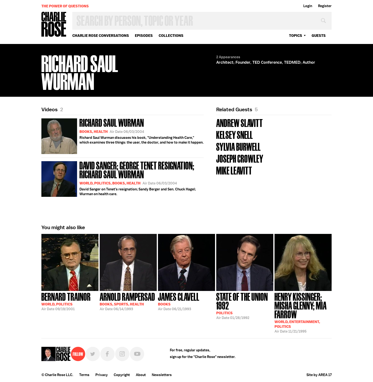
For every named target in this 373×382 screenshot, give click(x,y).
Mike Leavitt (234, 170)
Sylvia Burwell (238, 146)
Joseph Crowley (239, 158)
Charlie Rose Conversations (100, 35)
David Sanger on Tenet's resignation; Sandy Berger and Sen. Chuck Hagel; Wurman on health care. (122, 178)
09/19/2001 (66, 301)
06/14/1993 (127, 301)
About (141, 374)
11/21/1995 (303, 312)
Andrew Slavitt (239, 122)
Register (325, 6)
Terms (84, 374)
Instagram (122, 354)
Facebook (107, 354)
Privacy (101, 374)
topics (295, 35)
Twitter (93, 354)
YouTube (137, 354)
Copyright (122, 374)
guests (319, 35)
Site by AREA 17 (319, 374)
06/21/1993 (178, 301)
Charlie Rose (54, 25)
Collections (171, 35)
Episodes (144, 35)
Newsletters (162, 374)
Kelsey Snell (234, 134)
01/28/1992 (244, 305)
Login (307, 6)
